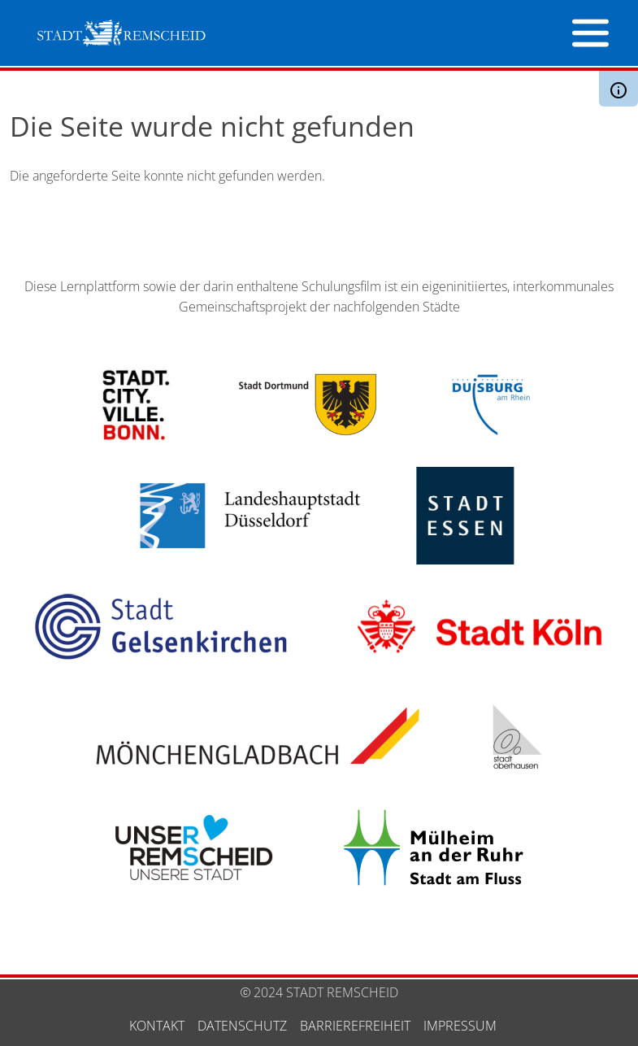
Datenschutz (242, 1026)
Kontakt (156, 1026)
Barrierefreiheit (355, 1026)
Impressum (460, 1026)
